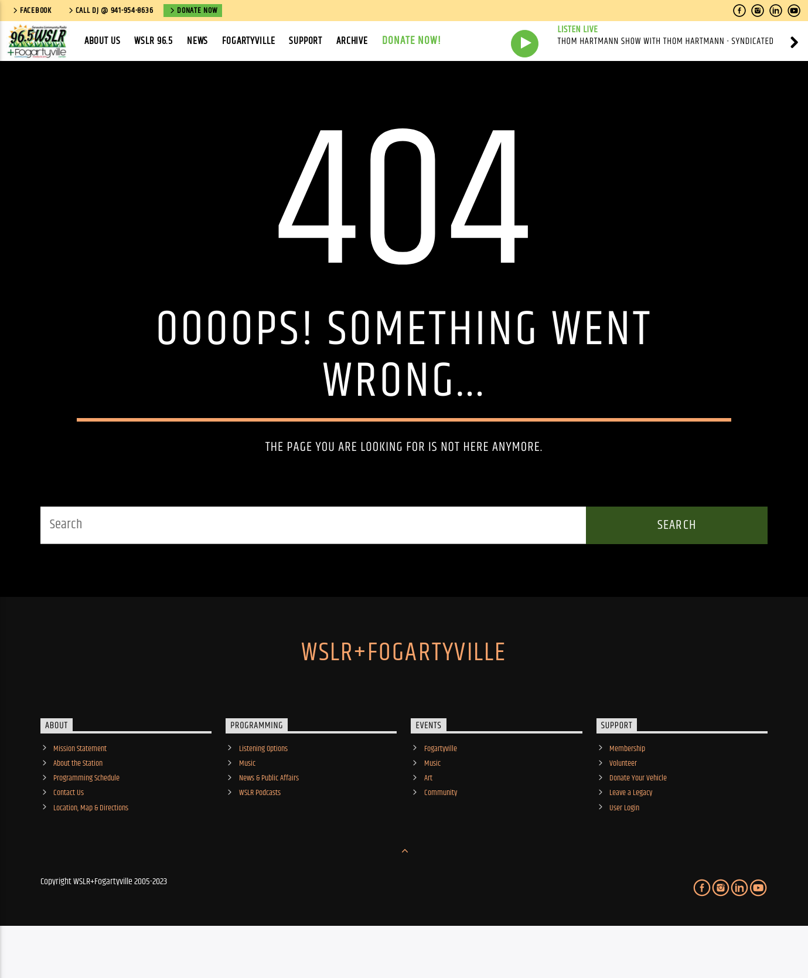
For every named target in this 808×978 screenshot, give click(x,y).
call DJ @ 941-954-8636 (110, 10)
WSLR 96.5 (153, 41)
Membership (627, 786)
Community (440, 830)
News (197, 41)
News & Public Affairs (269, 816)
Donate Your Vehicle (638, 816)
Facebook (31, 10)
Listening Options (263, 786)
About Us (102, 41)
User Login (624, 845)
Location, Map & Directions (90, 845)
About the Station (78, 801)
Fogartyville (248, 41)
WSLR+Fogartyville (403, 690)
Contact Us (68, 830)
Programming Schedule (86, 816)
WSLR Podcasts (260, 830)
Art (428, 816)
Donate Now (192, 10)
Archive (352, 41)
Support (305, 41)
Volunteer (623, 801)
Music (247, 801)
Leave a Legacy (630, 830)
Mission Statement (80, 786)
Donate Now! (412, 40)
